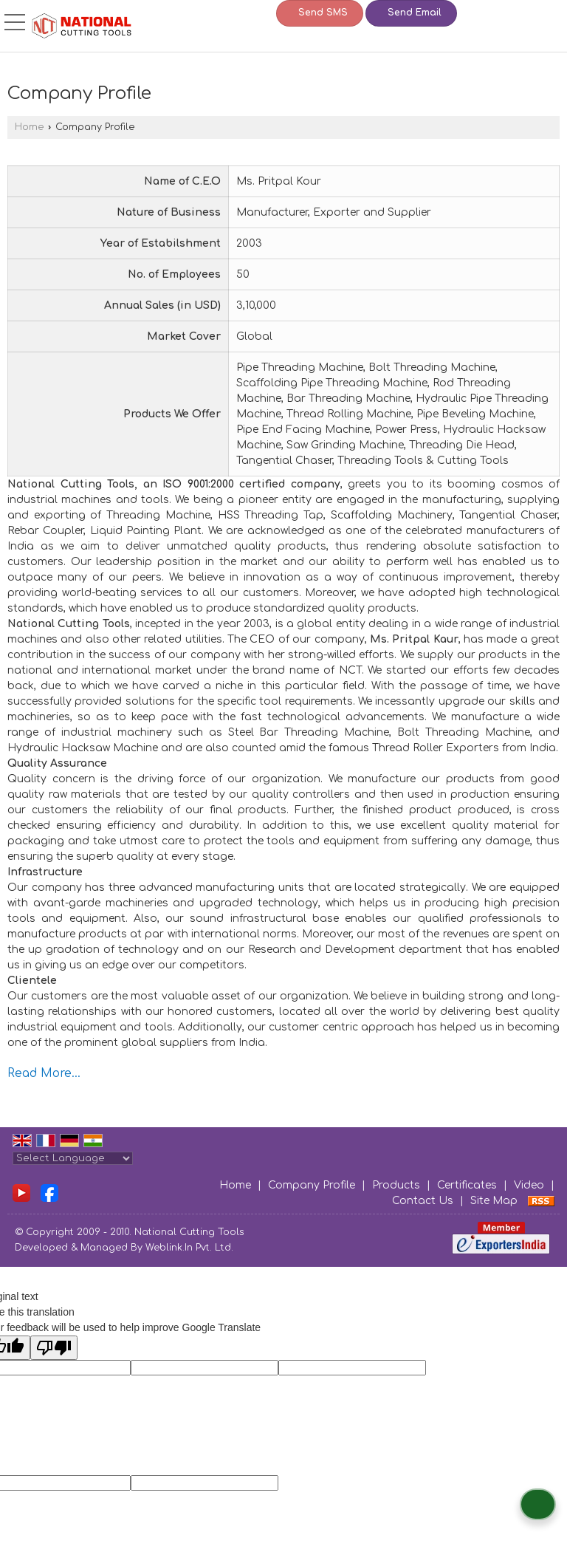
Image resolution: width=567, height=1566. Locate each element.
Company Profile (311, 1185)
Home (29, 127)
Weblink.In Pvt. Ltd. (189, 1247)
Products (396, 1185)
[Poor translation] (54, 1348)
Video (529, 1185)
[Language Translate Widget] (73, 1158)
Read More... (43, 1073)
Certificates (467, 1185)
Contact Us (422, 1200)
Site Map (494, 1200)
